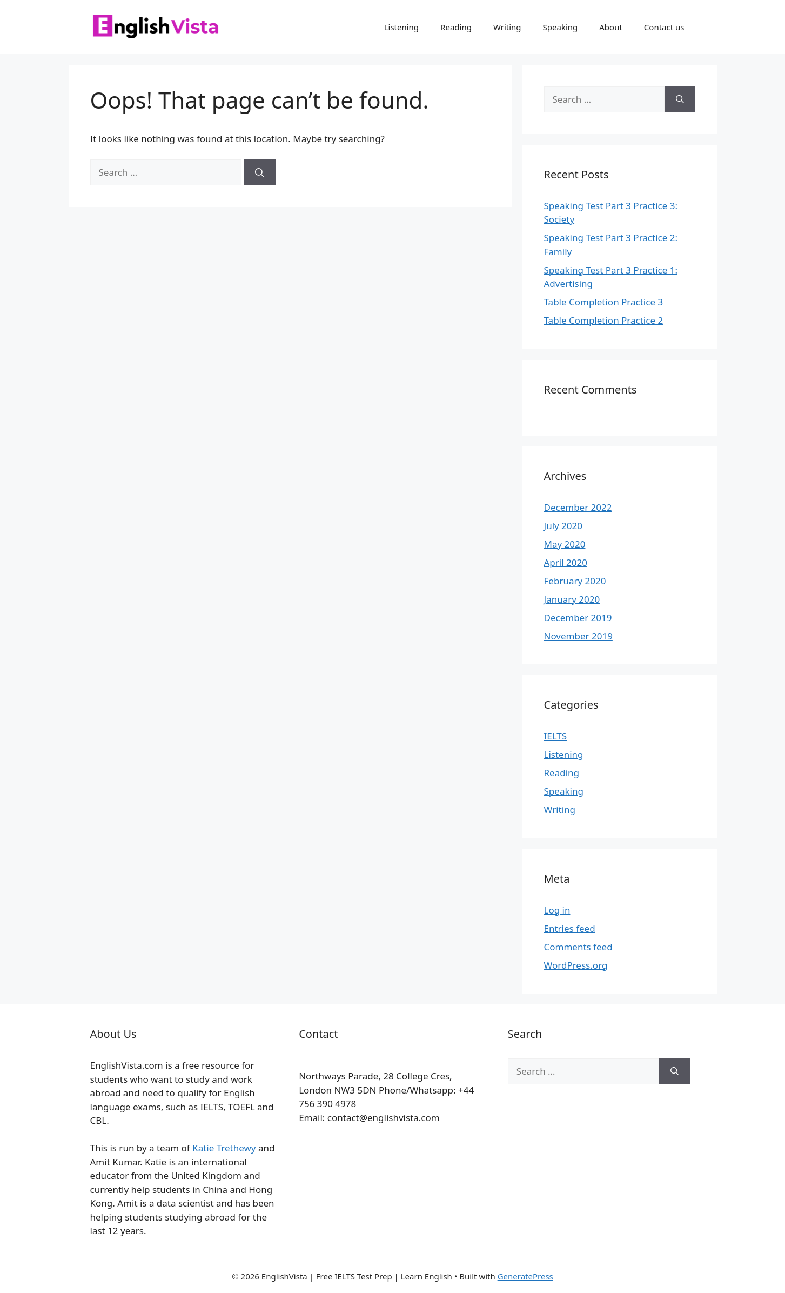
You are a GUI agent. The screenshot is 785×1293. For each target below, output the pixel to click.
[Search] (260, 172)
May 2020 (565, 544)
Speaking (560, 27)
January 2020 (572, 599)
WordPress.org (576, 965)
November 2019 (578, 636)
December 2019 (578, 617)
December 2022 (578, 507)
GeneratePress (525, 1276)
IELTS (555, 736)
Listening (401, 27)
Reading (456, 27)
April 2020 (565, 562)
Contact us (664, 27)
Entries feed (569, 928)
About (610, 27)
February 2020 (575, 581)
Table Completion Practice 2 (603, 320)
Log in (557, 910)
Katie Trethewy (224, 1148)
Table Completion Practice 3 (603, 302)
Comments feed (578, 947)
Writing (507, 27)
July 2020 (563, 525)
